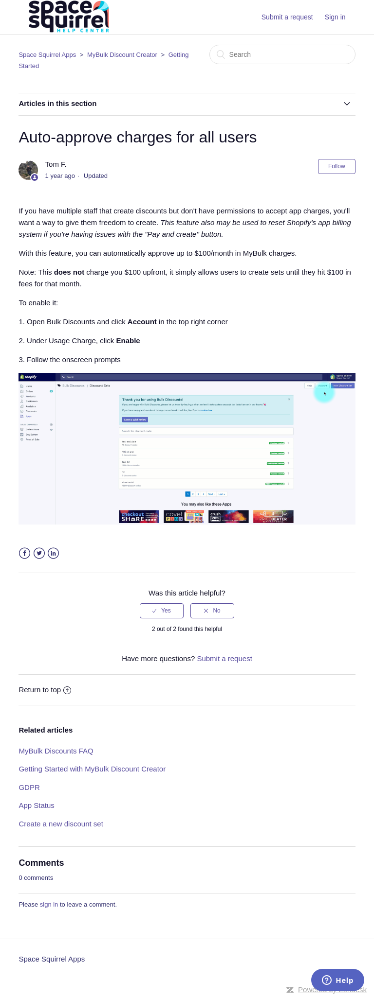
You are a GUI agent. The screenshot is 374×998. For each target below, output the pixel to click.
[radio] (162, 610)
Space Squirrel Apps (47, 54)
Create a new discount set (61, 824)
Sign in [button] (335, 17)
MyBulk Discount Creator (122, 54)
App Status (36, 805)
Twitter (39, 553)
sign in (49, 904)
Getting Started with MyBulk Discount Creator (92, 769)
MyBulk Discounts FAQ (56, 751)
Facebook (25, 553)
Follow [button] (336, 166)
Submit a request (287, 17)
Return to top (45, 689)
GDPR (29, 787)
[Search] (282, 54)
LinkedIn (53, 553)
